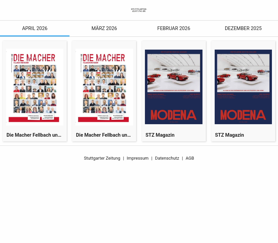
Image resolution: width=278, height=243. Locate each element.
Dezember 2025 (243, 28)
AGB (190, 158)
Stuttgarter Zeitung (102, 158)
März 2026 (104, 28)
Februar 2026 (173, 28)
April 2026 (34, 28)
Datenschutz (167, 158)
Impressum (137, 158)
